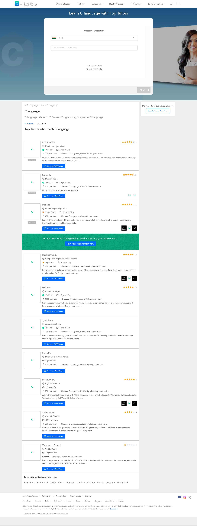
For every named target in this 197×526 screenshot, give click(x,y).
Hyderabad (42, 483)
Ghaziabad (122, 483)
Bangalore (29, 483)
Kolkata (91, 483)
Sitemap (88, 497)
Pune (61, 483)
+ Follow (29, 124)
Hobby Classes (116, 3)
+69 (134, 229)
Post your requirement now (80, 244)
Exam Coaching (155, 3)
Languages (97, 3)
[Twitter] (190, 499)
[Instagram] (184, 499)
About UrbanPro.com (30, 497)
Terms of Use (46, 497)
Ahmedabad (109, 502)
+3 (134, 279)
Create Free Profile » (158, 112)
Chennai (70, 483)
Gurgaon (110, 483)
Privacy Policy (61, 497)
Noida (100, 483)
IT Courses (135, 3)
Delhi (53, 483)
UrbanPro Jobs (75, 497)
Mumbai (80, 483)
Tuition (80, 3)
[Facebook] (179, 499)
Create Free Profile (98, 68)
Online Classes (63, 3)
